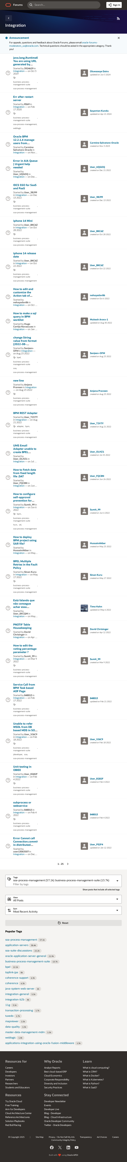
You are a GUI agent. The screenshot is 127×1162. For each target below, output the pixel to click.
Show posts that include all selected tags (101, 889)
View (15, 897)
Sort (15, 908)
